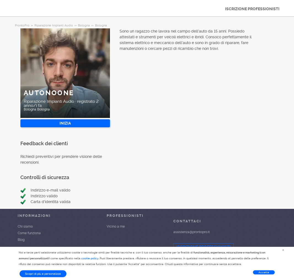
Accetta (263, 272)
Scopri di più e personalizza (43, 273)
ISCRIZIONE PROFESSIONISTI (252, 9)
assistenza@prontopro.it (191, 232)
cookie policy (89, 258)
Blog (21, 240)
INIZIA (65, 123)
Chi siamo (25, 226)
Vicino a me (116, 226)
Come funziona (29, 233)
